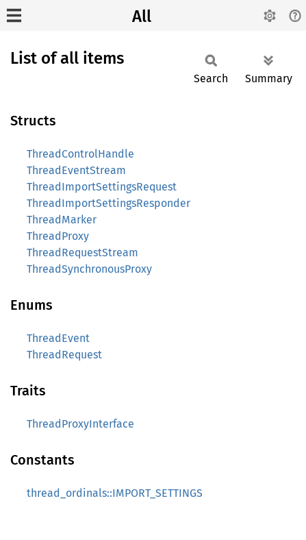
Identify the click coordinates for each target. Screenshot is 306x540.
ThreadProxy (58, 236)
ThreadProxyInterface (80, 423)
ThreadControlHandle (80, 153)
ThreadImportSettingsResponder (108, 203)
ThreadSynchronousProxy (89, 268)
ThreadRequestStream (82, 252)
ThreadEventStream (76, 170)
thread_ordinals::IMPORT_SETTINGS (115, 493)
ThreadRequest (64, 354)
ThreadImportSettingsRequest (102, 186)
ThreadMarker (62, 219)
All (141, 16)
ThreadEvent (58, 338)
